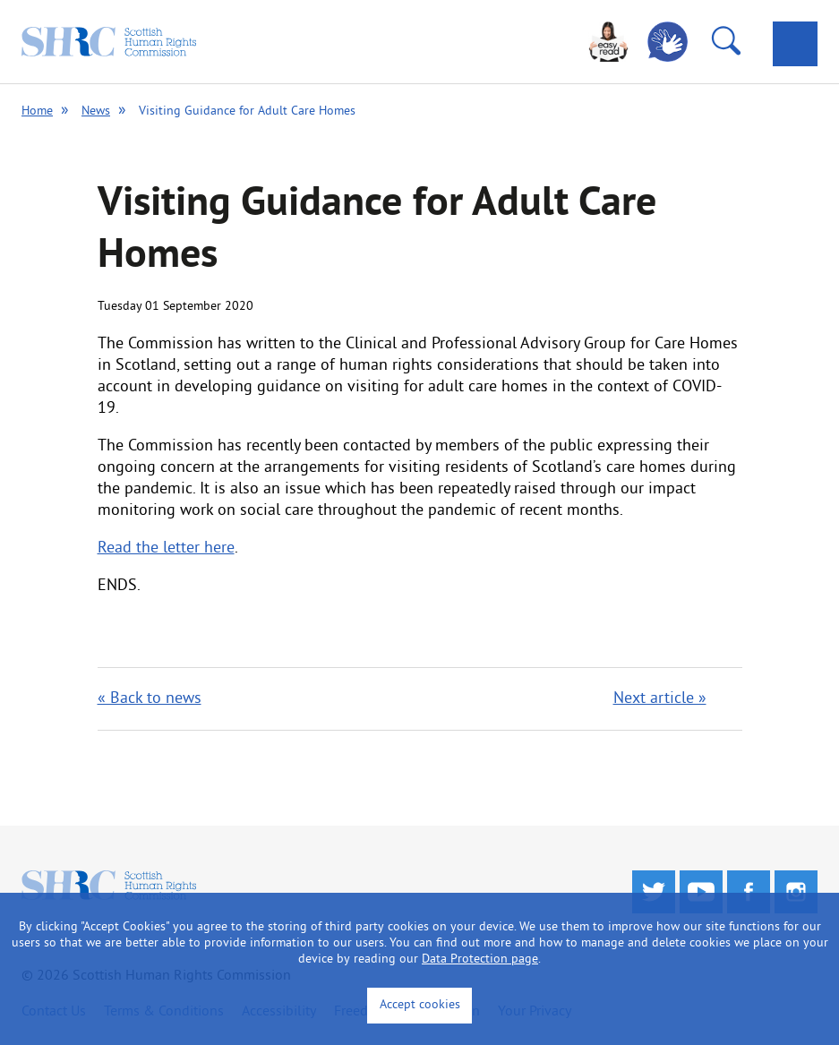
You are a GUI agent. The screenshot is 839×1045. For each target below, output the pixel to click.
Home (37, 111)
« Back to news (149, 699)
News (95, 111)
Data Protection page (480, 959)
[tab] (795, 43)
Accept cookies (420, 1005)
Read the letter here (166, 548)
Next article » (659, 699)
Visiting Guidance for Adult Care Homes (247, 111)
